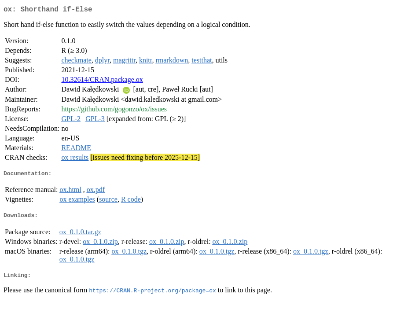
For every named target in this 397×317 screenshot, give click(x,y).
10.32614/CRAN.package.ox (102, 81)
